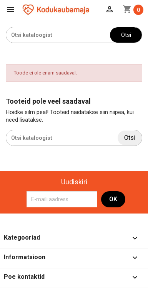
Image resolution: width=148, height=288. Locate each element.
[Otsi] (58, 35)
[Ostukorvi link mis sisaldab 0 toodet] (133, 9)
